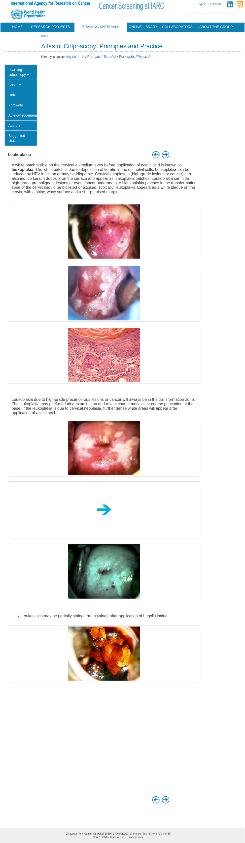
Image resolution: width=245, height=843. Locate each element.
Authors (14, 125)
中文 (81, 57)
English (201, 4)
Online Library (143, 27)
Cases (14, 85)
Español (110, 57)
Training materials (100, 27)
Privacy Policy (135, 837)
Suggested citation (16, 138)
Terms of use (117, 837)
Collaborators (177, 27)
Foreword (15, 105)
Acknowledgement (22, 115)
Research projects (50, 27)
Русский (144, 57)
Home (17, 27)
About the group (216, 27)
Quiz (12, 95)
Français (215, 4)
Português (127, 57)
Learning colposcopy (18, 72)
